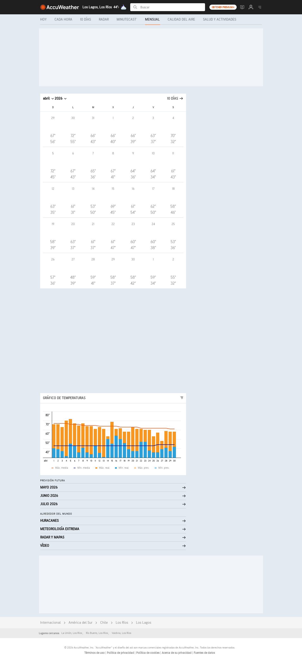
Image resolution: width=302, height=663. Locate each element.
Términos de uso (94, 653)
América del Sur (80, 622)
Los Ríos (122, 622)
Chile (104, 622)
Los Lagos (143, 622)
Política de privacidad (121, 653)
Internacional (50, 622)
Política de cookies (148, 653)
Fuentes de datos (204, 653)
